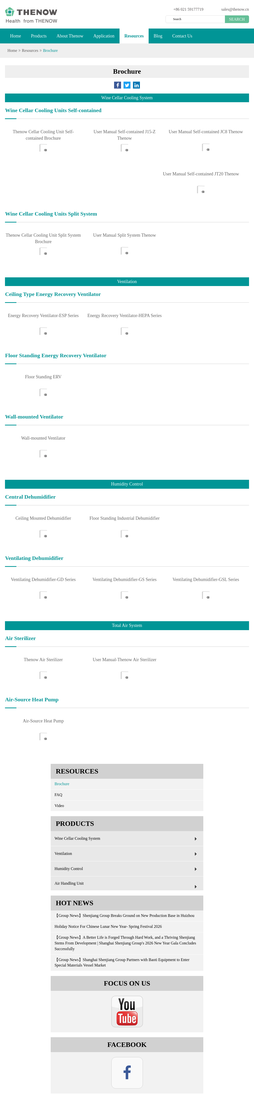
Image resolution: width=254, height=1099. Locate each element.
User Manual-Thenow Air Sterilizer (124, 659)
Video (59, 806)
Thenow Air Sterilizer (43, 659)
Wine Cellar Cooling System (126, 839)
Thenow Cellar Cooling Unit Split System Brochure (43, 238)
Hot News (74, 903)
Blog (158, 38)
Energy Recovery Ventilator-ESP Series (43, 315)
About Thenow (69, 38)
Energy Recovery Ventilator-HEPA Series (124, 315)
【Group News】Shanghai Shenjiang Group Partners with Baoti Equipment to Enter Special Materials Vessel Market (121, 963)
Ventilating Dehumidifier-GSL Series (205, 579)
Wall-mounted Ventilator (43, 438)
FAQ (58, 795)
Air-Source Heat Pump (43, 720)
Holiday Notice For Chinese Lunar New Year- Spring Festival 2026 (108, 926)
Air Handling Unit (126, 886)
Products (38, 38)
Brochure (50, 50)
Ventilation (126, 854)
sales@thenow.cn (235, 9)
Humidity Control (126, 869)
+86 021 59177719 (188, 9)
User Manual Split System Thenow (124, 235)
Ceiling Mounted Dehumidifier (43, 518)
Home (15, 38)
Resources (134, 38)
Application (104, 38)
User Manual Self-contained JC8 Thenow (206, 131)
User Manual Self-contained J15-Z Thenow (124, 135)
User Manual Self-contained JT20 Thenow (201, 173)
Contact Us (182, 38)
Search (237, 19)
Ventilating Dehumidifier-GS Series (124, 579)
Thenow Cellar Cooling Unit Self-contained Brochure (43, 135)
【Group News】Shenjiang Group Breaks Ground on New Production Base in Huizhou (124, 915)
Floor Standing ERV (43, 376)
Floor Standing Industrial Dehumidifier (124, 518)
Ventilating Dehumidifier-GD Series (43, 579)
